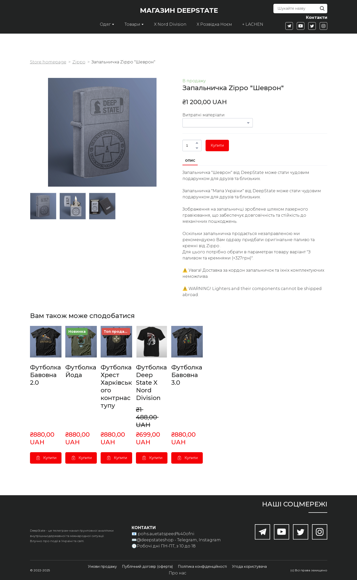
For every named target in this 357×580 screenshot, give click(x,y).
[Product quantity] (191, 145)
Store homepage (48, 62)
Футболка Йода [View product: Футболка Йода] (80, 371)
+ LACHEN (252, 24)
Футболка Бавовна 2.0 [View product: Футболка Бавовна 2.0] (45, 375)
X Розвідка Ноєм (214, 24)
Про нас (177, 573)
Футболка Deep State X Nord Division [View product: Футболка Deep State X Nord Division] (151, 383)
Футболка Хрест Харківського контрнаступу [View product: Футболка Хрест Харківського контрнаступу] (116, 386)
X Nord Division (170, 24)
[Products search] (300, 8)
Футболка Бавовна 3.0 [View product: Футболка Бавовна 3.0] (186, 375)
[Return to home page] (50, 16)
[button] (322, 8)
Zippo (78, 62)
